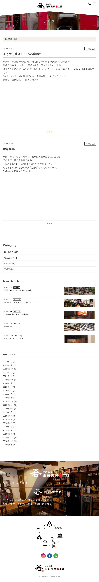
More (50, 132)
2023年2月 (7, 362)
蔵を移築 (9, 149)
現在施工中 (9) (10, 258)
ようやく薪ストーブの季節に (22, 54)
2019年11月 (8, 405)
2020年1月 (7, 398)
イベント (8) (9, 263)
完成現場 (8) (9, 269)
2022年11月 (8, 369)
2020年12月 (8, 380)
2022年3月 (7, 372)
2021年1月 (7, 376)
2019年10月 (8, 409)
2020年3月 (7, 390)
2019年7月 (7, 412)
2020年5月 (7, 383)
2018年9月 (7, 445)
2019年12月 (8, 401)
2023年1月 (7, 365)
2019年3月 (7, 427)
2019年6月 (7, 416)
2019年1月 (7, 434)
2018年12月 (8, 437)
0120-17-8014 (15, 483)
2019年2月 (7, 430)
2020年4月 (7, 387)
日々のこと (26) (11, 252)
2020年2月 (7, 394)
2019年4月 (7, 423)
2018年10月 (8, 441)
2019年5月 (7, 419)
